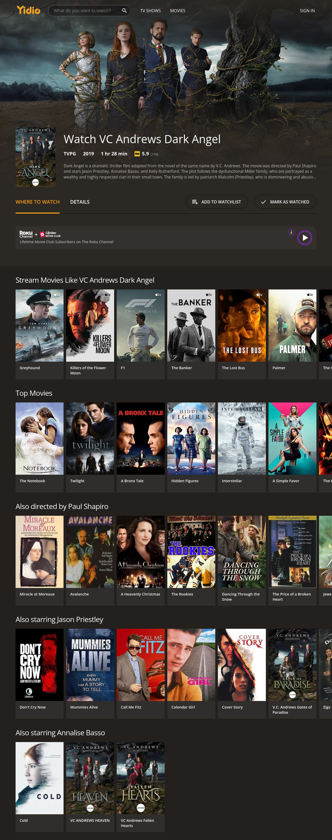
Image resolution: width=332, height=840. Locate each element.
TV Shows (150, 11)
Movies (177, 11)
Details (79, 201)
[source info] (290, 232)
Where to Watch (38, 201)
